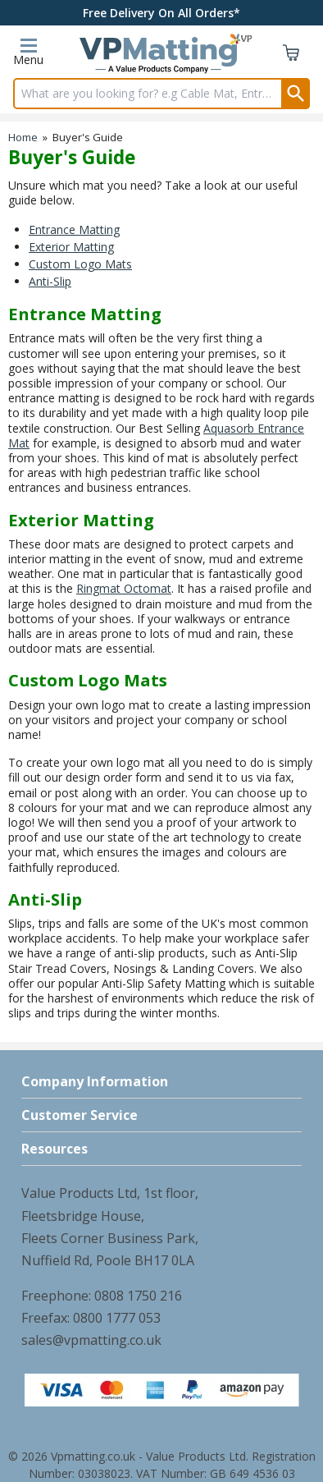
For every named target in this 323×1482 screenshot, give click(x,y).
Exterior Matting (71, 247)
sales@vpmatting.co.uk (91, 1340)
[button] (161, 1082)
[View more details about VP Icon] (241, 39)
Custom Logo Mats (80, 264)
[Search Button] (295, 93)
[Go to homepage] (158, 56)
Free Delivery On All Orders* (161, 13)
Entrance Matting (74, 229)
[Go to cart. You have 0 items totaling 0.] (291, 55)
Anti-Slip (50, 281)
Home (23, 137)
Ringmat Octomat (123, 588)
